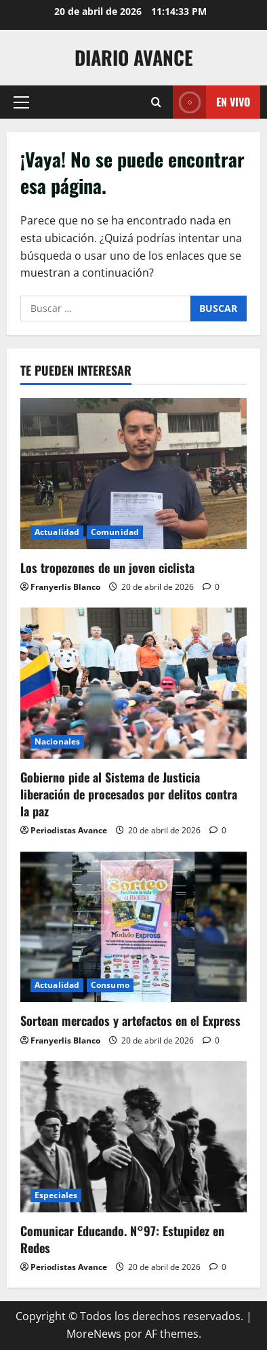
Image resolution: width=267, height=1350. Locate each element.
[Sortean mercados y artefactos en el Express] (133, 927)
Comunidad (115, 532)
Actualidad (57, 532)
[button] (21, 102)
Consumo (110, 985)
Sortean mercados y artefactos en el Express (130, 1020)
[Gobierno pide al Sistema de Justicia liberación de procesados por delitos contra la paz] (133, 683)
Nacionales (57, 741)
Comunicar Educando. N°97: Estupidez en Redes (122, 1239)
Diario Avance (134, 57)
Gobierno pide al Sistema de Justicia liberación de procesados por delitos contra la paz (128, 794)
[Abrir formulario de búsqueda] (156, 102)
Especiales (56, 1195)
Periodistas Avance (68, 830)
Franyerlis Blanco (65, 587)
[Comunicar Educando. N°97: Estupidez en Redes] (133, 1136)
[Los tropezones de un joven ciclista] (133, 473)
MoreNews (93, 1333)
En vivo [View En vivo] (211, 102)
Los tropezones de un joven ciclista (107, 567)
